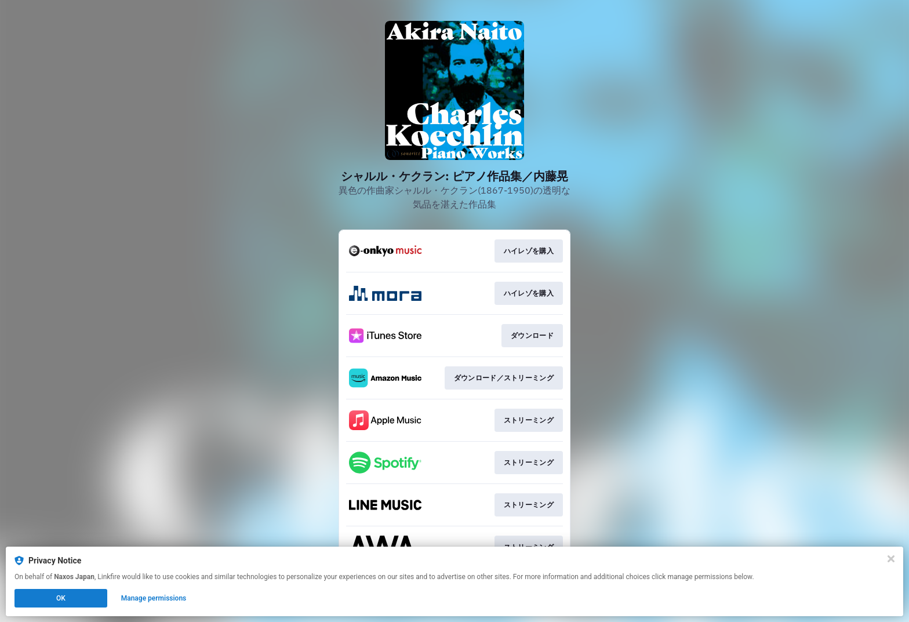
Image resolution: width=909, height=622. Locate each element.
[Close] (891, 559)
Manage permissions (154, 598)
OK (61, 598)
